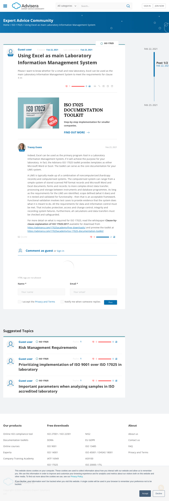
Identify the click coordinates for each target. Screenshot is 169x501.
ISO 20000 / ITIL (93, 464)
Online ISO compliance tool (18, 433)
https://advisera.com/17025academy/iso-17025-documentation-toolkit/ (66, 231)
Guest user (26, 342)
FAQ (130, 446)
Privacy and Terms (45, 301)
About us (133, 433)
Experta (7, 452)
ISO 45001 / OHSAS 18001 (99, 452)
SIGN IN (147, 6)
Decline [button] (159, 493)
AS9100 (89, 458)
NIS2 (87, 433)
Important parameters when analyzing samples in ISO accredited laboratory (66, 389)
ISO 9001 (52, 446)
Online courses (11, 446)
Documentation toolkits (15, 440)
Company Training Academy (18, 458)
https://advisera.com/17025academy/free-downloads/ (56, 227)
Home (6, 24)
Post (111, 302)
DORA (50, 440)
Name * (22, 283)
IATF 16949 (53, 458)
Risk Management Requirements (48, 347)
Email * (74, 283)
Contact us (134, 440)
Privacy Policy (77, 476)
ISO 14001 (52, 452)
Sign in (60, 250)
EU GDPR (90, 440)
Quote (22, 236)
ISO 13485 (90, 446)
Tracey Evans (35, 147)
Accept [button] (145, 493)
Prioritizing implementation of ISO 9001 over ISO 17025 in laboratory (70, 367)
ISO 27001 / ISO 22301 (59, 433)
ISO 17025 (17, 24)
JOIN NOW (159, 6)
